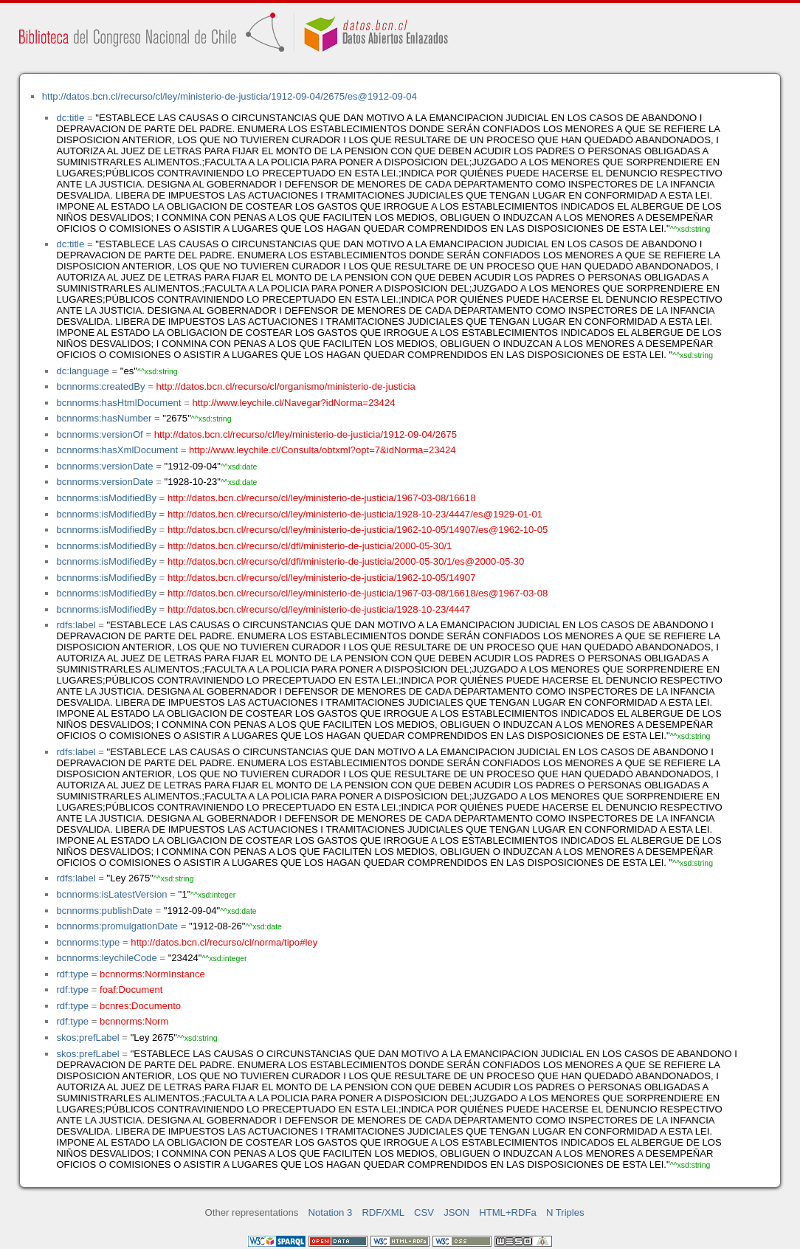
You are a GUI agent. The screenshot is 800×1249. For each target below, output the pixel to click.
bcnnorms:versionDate (104, 466)
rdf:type (72, 974)
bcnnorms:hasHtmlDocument (118, 402)
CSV (424, 1212)
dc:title (70, 117)
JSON (456, 1212)
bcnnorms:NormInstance (152, 974)
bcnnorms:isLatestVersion (111, 894)
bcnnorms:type (88, 942)
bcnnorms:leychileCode (106, 957)
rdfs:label (75, 624)
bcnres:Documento (140, 1005)
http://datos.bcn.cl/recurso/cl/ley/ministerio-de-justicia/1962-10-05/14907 (322, 577)
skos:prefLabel (87, 1037)
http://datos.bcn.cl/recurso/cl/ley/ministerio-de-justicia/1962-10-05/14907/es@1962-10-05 (358, 529)
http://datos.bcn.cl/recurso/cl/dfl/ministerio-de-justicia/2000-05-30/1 (310, 545)
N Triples (565, 1212)
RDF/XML (383, 1212)
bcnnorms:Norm (134, 1021)
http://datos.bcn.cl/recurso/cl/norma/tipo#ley (224, 942)
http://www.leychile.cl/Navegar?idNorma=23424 (293, 402)
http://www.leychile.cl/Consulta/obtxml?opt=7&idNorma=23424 (322, 449)
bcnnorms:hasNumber (103, 418)
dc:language (82, 370)
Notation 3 (330, 1212)
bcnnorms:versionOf (99, 434)
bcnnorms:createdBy (100, 386)
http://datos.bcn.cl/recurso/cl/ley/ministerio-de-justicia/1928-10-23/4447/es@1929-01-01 (355, 514)
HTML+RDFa (508, 1212)
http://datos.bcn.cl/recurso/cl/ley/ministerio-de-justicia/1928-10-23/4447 (319, 609)
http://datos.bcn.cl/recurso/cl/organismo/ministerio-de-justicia (285, 386)
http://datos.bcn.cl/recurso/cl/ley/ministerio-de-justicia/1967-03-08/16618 (322, 497)
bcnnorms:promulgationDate (117, 926)
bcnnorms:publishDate (104, 910)
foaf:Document (131, 989)
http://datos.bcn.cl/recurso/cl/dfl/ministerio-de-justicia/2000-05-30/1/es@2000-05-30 (346, 561)
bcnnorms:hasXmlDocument (117, 449)
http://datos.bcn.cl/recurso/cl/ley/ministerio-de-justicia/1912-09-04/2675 (305, 434)
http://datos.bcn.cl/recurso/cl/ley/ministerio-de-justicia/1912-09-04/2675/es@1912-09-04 (229, 96)
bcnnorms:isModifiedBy (106, 497)
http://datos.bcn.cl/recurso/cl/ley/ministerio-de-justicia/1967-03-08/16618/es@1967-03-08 (358, 593)
